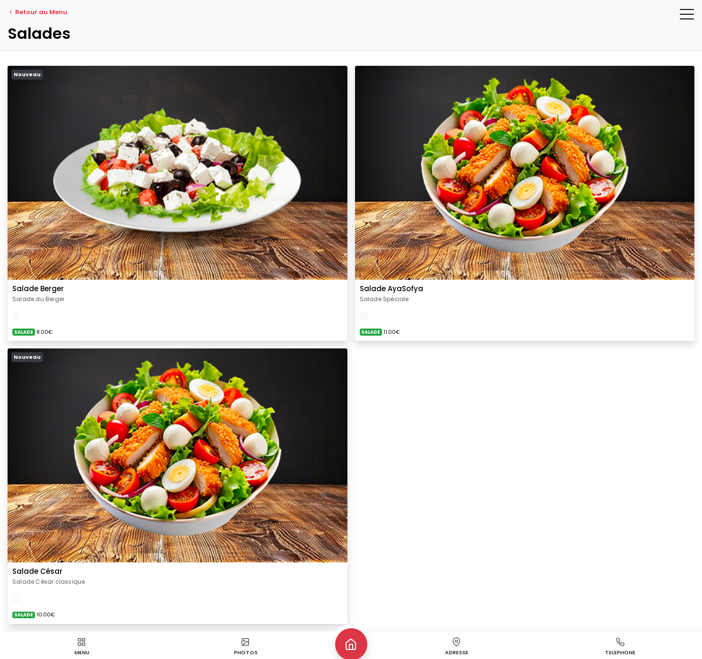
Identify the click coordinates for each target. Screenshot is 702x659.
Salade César (37, 571)
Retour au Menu (37, 12)
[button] (687, 14)
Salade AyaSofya (391, 289)
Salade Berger (38, 289)
